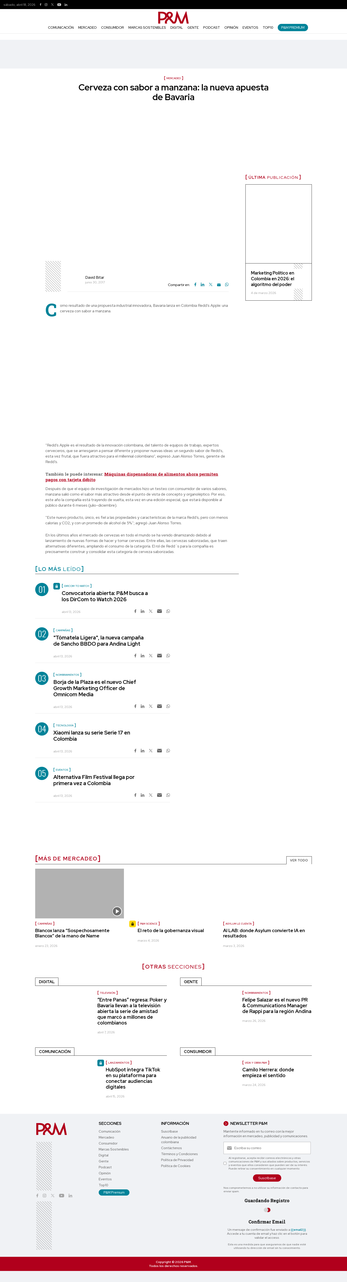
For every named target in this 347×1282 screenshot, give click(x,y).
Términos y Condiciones (179, 1154)
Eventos (250, 27)
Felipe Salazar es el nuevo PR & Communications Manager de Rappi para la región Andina (276, 1006)
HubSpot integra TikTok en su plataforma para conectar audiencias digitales (133, 1078)
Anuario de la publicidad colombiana (178, 1139)
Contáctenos (171, 1148)
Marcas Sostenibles (147, 27)
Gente (193, 27)
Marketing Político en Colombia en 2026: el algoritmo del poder (272, 278)
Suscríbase (169, 1131)
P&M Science (148, 923)
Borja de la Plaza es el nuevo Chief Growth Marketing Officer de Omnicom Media (94, 688)
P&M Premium (293, 27)
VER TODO (299, 860)
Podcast (211, 27)
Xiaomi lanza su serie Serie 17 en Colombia (91, 735)
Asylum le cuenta (239, 923)
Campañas (45, 923)
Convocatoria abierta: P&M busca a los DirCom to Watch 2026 (105, 596)
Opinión (231, 27)
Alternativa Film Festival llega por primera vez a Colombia (94, 780)
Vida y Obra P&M (256, 1063)
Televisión (107, 993)
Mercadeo (87, 27)
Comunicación (61, 27)
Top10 (268, 27)
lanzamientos (118, 1063)
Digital (176, 27)
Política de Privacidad (177, 1160)
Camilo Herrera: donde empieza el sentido (268, 1072)
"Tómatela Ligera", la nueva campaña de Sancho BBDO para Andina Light (98, 640)
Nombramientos (256, 993)
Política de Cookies (176, 1166)
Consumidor (112, 27)
